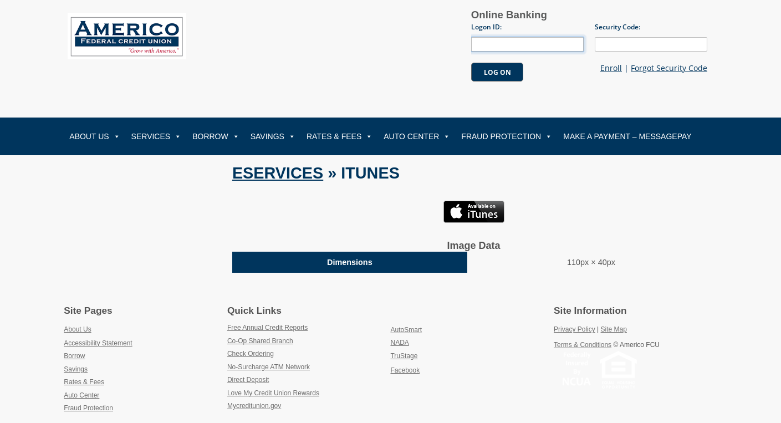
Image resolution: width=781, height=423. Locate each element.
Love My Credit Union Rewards (299, 392)
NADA (425, 342)
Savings (273, 136)
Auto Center (417, 136)
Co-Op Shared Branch (286, 340)
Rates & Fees (339, 136)
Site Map (614, 329)
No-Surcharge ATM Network (294, 366)
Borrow (215, 136)
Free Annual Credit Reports (293, 327)
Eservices (277, 173)
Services (156, 136)
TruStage (429, 355)
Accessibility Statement (98, 343)
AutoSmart (431, 329)
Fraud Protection (506, 136)
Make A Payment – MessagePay (627, 136)
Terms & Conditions (582, 345)
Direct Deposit (274, 379)
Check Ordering (276, 353)
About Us (94, 136)
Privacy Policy (574, 329)
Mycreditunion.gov (254, 406)
